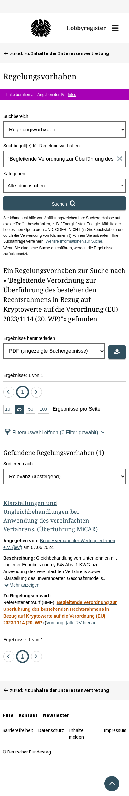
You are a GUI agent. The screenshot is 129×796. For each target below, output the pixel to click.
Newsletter (56, 715)
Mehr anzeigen (21, 585)
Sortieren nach (18, 463)
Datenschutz (51, 730)
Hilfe (8, 715)
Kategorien (14, 173)
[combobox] (64, 186)
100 (44, 410)
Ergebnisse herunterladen (29, 338)
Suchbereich (15, 116)
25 (20, 410)
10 (8, 410)
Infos (72, 94)
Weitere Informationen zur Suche (73, 241)
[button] (115, 28)
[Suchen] (64, 203)
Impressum (115, 730)
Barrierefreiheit (18, 730)
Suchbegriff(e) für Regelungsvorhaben (41, 145)
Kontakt (28, 715)
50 (31, 410)
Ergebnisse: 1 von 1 (23, 375)
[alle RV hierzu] (81, 622)
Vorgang (54, 622)
